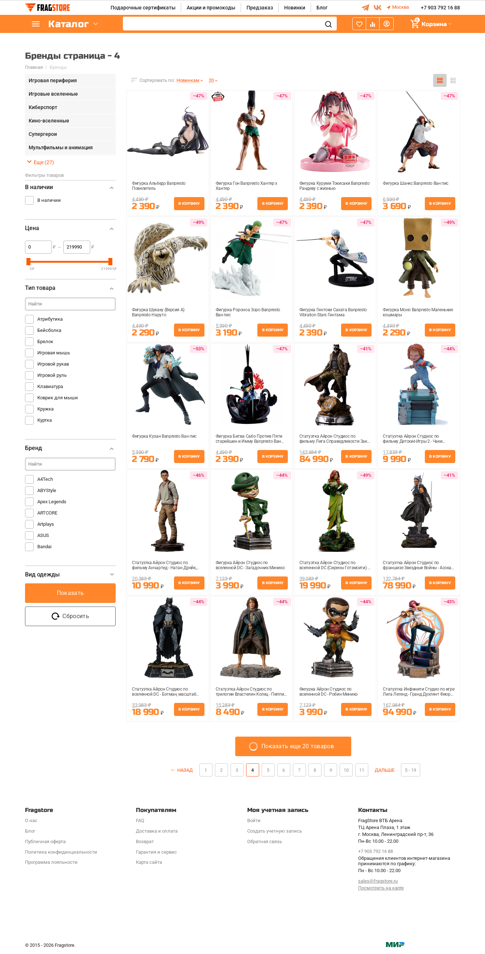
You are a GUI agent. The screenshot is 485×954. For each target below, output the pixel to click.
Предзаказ (259, 8)
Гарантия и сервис (156, 852)
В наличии (49, 200)
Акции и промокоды (211, 8)
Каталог (68, 24)
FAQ (140, 820)
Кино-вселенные (49, 121)
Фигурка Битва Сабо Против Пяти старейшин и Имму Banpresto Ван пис (249, 439)
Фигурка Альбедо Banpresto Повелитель (159, 186)
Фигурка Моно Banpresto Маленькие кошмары (418, 312)
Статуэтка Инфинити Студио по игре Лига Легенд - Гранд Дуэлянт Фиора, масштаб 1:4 (418, 692)
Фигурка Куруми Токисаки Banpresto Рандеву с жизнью (334, 186)
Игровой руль (52, 375)
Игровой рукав (53, 364)
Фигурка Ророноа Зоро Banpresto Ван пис (248, 312)
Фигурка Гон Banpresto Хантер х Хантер (246, 186)
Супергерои (43, 134)
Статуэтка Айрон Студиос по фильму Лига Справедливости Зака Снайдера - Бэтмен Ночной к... (334, 439)
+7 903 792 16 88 (440, 8)
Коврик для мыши (57, 397)
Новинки (294, 8)
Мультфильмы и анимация (61, 147)
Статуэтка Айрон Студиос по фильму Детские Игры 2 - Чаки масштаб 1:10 (412, 439)
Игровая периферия (53, 80)
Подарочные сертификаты (143, 8)
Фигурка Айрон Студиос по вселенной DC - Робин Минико (328, 692)
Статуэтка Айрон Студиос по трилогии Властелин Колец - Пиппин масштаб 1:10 (251, 692)
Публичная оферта (45, 841)
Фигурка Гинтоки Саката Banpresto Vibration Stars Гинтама (333, 312)
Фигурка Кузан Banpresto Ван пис (164, 436)
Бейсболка (49, 330)
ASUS (43, 535)
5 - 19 (410, 770)
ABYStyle (46, 490)
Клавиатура (50, 386)
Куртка (44, 420)
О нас (31, 820)
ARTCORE (47, 513)
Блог (322, 8)
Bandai (44, 546)
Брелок (45, 341)
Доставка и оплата (157, 831)
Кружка (45, 409)
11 (361, 770)
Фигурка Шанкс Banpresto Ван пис (415, 183)
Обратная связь (264, 841)
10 (346, 770)
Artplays (45, 524)
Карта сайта (149, 862)
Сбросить (70, 616)
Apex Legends (51, 501)
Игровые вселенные (53, 94)
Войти (254, 820)
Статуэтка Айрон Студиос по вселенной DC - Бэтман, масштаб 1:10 (164, 692)
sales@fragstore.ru (378, 881)
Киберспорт (43, 107)
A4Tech (45, 479)
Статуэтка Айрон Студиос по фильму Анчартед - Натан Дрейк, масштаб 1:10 (164, 566)
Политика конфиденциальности (61, 852)
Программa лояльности (51, 862)
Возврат (145, 841)
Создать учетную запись (274, 831)
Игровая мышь (53, 352)
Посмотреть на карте (381, 888)
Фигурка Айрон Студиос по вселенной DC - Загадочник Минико (250, 565)
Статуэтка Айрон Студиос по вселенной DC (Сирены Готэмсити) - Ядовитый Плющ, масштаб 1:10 (334, 566)
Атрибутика (50, 319)
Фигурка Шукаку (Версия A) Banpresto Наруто (158, 312)
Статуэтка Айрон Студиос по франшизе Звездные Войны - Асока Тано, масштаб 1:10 (417, 566)
